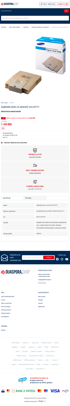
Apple (39, 347)
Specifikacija (6, 198)
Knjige (14, 364)
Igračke (23, 347)
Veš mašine (29, 369)
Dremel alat (49, 355)
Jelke (47, 360)
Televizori (25, 342)
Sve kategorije (5, 316)
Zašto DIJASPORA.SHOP (7, 296)
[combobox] (35, 18)
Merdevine (55, 364)
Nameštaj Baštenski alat (26, 364)
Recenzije (28, 198)
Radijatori (15, 347)
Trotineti (54, 360)
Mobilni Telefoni (47, 342)
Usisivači (25, 27)
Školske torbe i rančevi (36, 355)
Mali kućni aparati (14, 27)
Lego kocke (35, 342)
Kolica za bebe (49, 351)
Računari (25, 351)
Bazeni (40, 360)
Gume (17, 351)
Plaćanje (40, 299)
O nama (3, 299)
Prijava (45, 4)
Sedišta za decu (21, 355)
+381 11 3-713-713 (36, 189)
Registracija (51, 4)
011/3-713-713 (6, 11)
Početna (3, 27)
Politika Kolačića (5, 313)
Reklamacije (41, 306)
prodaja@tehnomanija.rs (44, 279)
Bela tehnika (15, 342)
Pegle (38, 364)
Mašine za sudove (36, 351)
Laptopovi (32, 347)
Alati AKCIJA (40, 369)
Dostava (40, 303)
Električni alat (17, 360)
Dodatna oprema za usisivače (40, 27)
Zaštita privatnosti (6, 309)
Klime (56, 342)
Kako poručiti (41, 296)
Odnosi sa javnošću (6, 303)
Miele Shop (54, 347)
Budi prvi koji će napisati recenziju (11, 111)
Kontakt (3, 330)
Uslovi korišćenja (5, 306)
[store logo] (9, 4)
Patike (46, 347)
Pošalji (48, 257)
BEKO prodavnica (29, 360)
